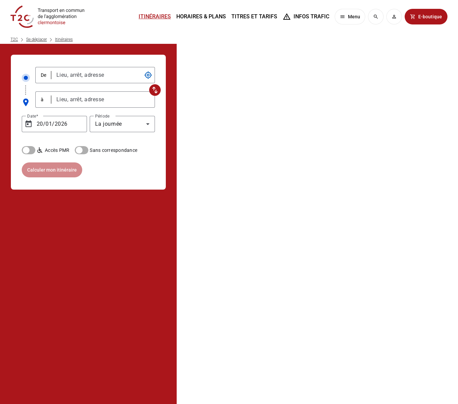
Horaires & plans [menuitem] (201, 16)
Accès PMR (53, 150)
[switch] (28, 150)
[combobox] (100, 75)
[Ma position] (148, 75)
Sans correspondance (113, 150)
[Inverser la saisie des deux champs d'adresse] (155, 90)
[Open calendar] (28, 124)
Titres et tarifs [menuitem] (254, 16)
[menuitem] (306, 17)
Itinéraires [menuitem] (155, 16)
